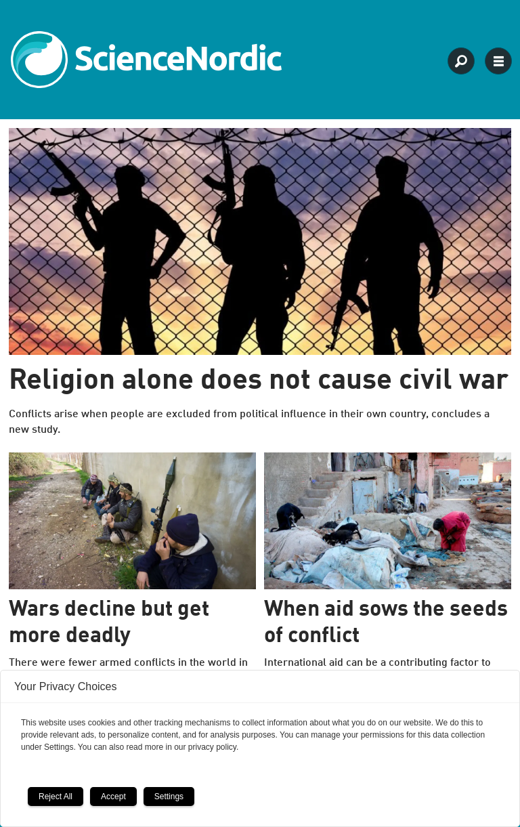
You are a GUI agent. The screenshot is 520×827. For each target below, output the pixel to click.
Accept (113, 796)
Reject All (55, 796)
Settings (168, 796)
